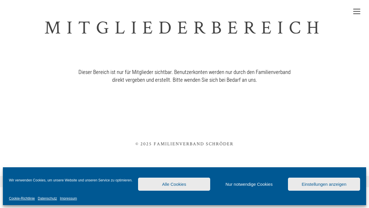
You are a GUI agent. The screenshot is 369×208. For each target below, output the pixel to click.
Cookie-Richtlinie (22, 198)
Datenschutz (47, 198)
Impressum (68, 198)
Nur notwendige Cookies (248, 184)
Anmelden (233, 103)
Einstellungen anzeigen (324, 184)
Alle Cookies (174, 184)
